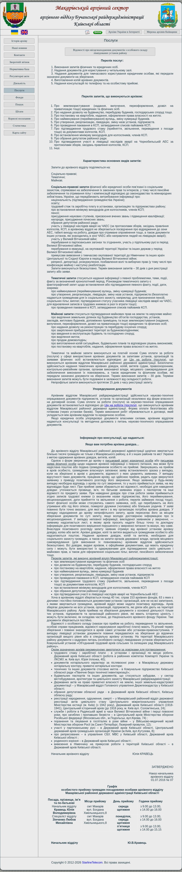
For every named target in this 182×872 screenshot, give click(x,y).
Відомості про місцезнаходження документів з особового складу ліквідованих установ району (110, 51)
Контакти (19, 55)
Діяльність (19, 83)
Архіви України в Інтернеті (124, 31)
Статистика (19, 125)
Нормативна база (19, 69)
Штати (19, 111)
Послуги (19, 90)
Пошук (19, 104)
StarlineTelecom (92, 862)
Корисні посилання (19, 118)
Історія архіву (19, 40)
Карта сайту (19, 132)
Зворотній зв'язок (19, 62)
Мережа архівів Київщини (162, 31)
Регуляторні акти (19, 76)
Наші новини (19, 48)
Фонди (19, 97)
